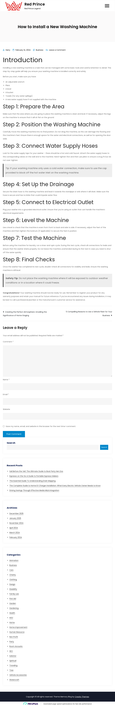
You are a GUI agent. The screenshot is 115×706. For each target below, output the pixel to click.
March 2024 (14, 532)
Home (12, 622)
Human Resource (16, 632)
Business (39, 50)
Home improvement (18, 627)
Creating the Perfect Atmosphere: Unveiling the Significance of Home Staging (25, 314)
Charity (12, 575)
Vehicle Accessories (18, 675)
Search (11, 442)
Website (6, 409)
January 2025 (15, 518)
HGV (11, 617)
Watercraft (14, 679)
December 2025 (16, 513)
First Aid (12, 598)
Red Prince (34, 4)
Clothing (13, 579)
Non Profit (13, 637)
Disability (13, 589)
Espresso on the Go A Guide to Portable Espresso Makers (33, 476)
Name (6, 379)
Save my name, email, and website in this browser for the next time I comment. (41, 426)
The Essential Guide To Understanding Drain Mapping (32, 481)
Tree (11, 670)
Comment (8, 341)
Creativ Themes (82, 696)
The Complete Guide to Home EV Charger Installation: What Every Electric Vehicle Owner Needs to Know (54, 485)
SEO (11, 651)
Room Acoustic (16, 646)
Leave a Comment (57, 50)
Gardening (14, 608)
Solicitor (12, 656)
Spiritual (12, 660)
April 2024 (13, 528)
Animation (13, 560)
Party (11, 641)
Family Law (14, 594)
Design (12, 584)
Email (6, 394)
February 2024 (15, 537)
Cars (11, 570)
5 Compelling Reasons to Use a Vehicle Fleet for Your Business (89, 313)
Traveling (13, 665)
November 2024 (16, 523)
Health (12, 613)
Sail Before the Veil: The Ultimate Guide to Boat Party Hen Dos (36, 471)
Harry (8, 50)
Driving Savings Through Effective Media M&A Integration (34, 490)
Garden (12, 603)
